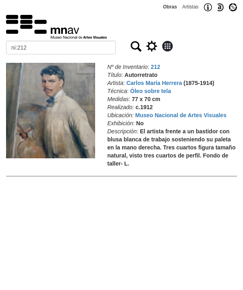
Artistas (190, 7)
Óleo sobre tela (150, 91)
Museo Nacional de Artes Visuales (180, 115)
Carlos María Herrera (154, 83)
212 (155, 67)
